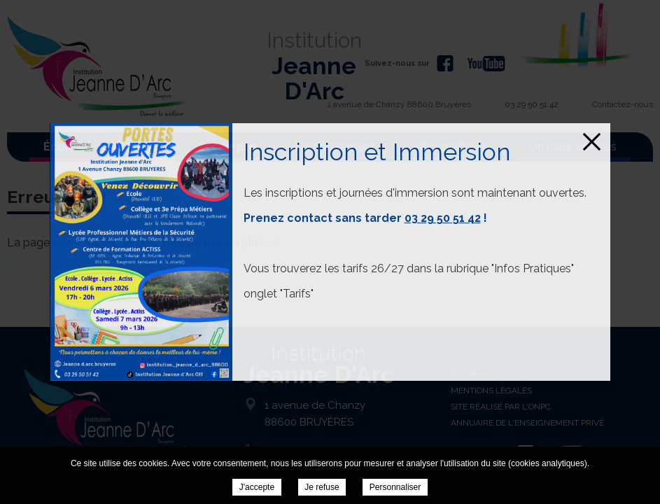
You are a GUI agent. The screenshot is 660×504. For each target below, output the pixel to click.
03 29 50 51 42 (443, 218)
